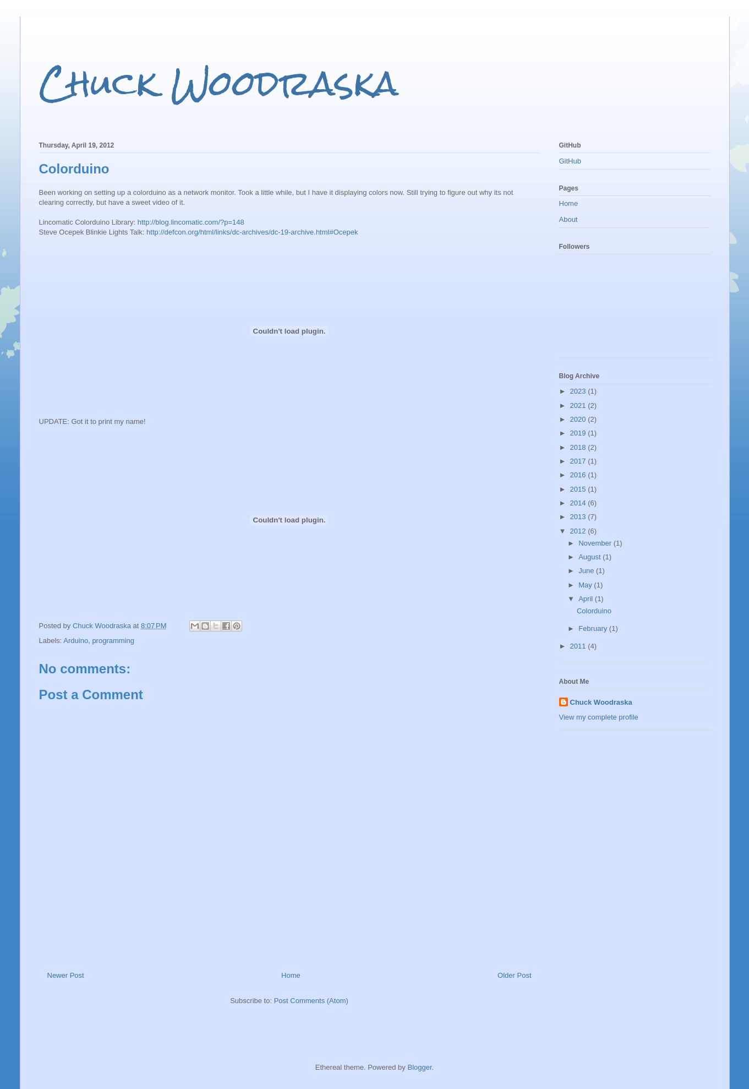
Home (290, 975)
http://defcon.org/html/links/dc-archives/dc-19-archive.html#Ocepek (252, 232)
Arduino (75, 640)
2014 (579, 503)
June (587, 571)
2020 (579, 419)
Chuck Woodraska (218, 83)
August (590, 557)
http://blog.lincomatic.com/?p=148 (191, 222)
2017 (579, 461)
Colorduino (594, 611)
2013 (579, 517)
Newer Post (65, 975)
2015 (579, 489)
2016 (579, 475)
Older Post (514, 975)
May (586, 585)
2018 (579, 447)
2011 (579, 646)
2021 (579, 405)
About (568, 219)
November (596, 543)
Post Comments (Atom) (311, 1001)
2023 (579, 391)
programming (113, 640)
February (593, 628)
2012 (579, 531)
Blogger (419, 1067)
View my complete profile (598, 717)
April (586, 599)
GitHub (570, 161)
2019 (579, 433)
